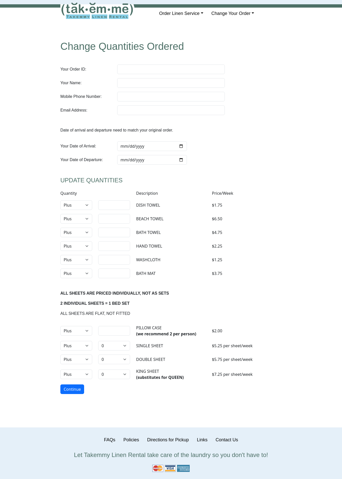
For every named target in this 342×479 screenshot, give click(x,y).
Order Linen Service (179, 13)
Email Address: (73, 110)
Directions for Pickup (168, 439)
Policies (131, 439)
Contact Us (227, 439)
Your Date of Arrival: (78, 146)
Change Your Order (231, 13)
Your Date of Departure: (81, 160)
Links (202, 439)
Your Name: (71, 83)
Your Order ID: (73, 69)
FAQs (109, 439)
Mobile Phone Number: (81, 96)
